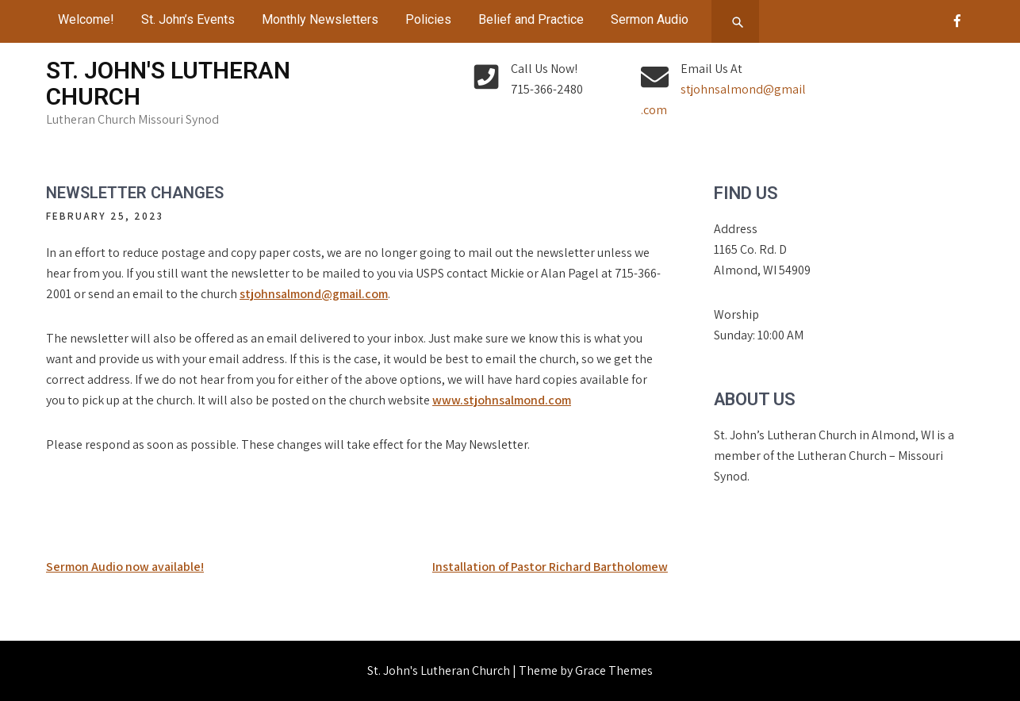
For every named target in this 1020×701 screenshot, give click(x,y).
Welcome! (86, 19)
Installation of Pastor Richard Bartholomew (550, 566)
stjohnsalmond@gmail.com (314, 293)
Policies (428, 19)
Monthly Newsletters (320, 19)
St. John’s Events (188, 19)
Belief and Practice (531, 19)
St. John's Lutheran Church (168, 83)
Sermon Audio (649, 19)
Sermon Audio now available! (125, 566)
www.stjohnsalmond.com (501, 400)
